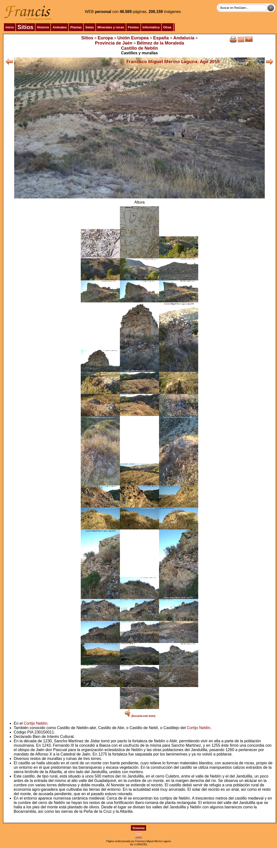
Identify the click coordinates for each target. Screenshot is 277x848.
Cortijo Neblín (35, 723)
